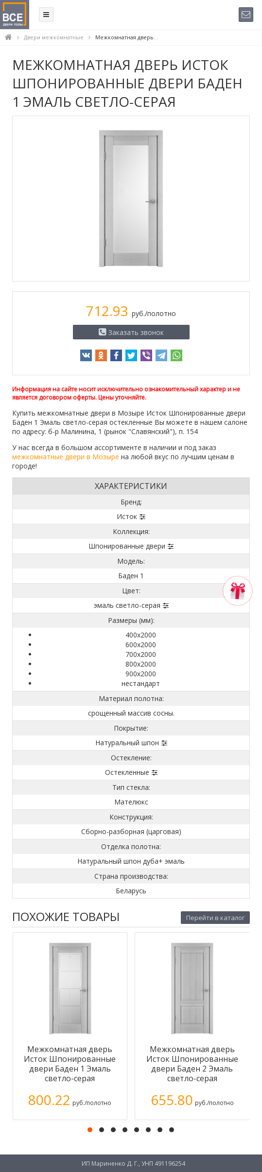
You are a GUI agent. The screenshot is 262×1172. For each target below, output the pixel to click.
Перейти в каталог (215, 917)
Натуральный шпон (127, 742)
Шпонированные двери (126, 546)
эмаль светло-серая (127, 605)
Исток (127, 516)
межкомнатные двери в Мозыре (65, 456)
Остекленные (127, 772)
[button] (90, 1130)
